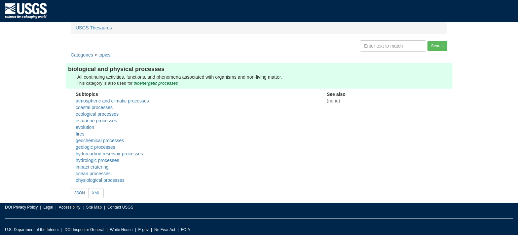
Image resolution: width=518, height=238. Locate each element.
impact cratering (92, 167)
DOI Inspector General (84, 229)
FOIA (185, 229)
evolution (85, 127)
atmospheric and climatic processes (112, 100)
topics (104, 55)
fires (80, 134)
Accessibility (69, 207)
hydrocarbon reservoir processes (109, 153)
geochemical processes (100, 140)
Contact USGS (120, 207)
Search (437, 46)
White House (121, 229)
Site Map (93, 207)
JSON (79, 193)
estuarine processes (96, 120)
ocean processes (93, 173)
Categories (82, 55)
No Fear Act (164, 229)
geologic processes (95, 147)
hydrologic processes (97, 160)
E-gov (143, 229)
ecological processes (97, 114)
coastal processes (94, 107)
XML (96, 193)
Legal (48, 207)
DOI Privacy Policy (21, 207)
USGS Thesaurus (94, 27)
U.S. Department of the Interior (32, 229)
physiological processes (100, 180)
